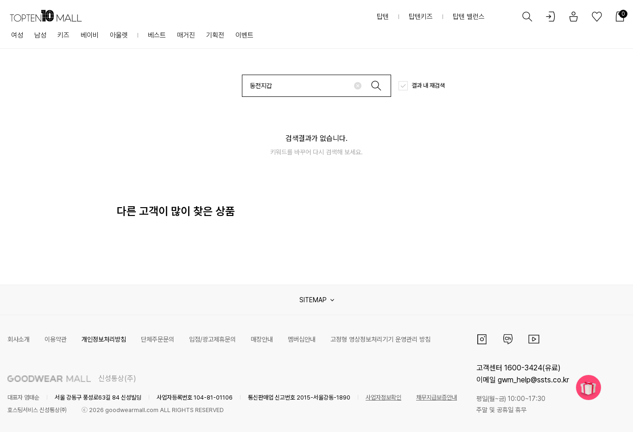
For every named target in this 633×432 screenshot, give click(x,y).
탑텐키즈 (421, 17)
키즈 (63, 35)
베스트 (157, 35)
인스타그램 (481, 339)
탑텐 (383, 17)
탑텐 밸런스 (469, 17)
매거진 (186, 35)
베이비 (90, 35)
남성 (40, 35)
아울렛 (119, 35)
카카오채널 (507, 339)
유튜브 (533, 339)
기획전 (215, 35)
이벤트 (244, 35)
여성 (17, 35)
